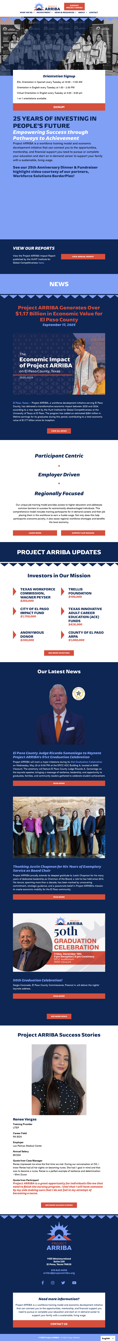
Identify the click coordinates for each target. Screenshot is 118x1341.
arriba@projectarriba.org (59, 1272)
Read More (59, 783)
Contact (93, 12)
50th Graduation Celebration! (37, 980)
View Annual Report (83, 256)
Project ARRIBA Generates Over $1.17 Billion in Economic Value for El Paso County (59, 313)
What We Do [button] (26, 12)
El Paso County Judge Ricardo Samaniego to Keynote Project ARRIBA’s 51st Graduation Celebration (57, 755)
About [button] (81, 12)
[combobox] (108, 1338)
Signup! (59, 107)
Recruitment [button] (44, 12)
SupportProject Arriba (74, 6)
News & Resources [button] (65, 12)
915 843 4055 (59, 1270)
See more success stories (59, 1205)
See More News (59, 1016)
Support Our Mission (83, 533)
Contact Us (59, 1324)
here (41, 262)
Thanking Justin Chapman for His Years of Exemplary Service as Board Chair (57, 868)
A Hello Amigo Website (70, 1337)
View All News (59, 431)
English (106, 1338)
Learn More (35, 533)
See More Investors (59, 653)
